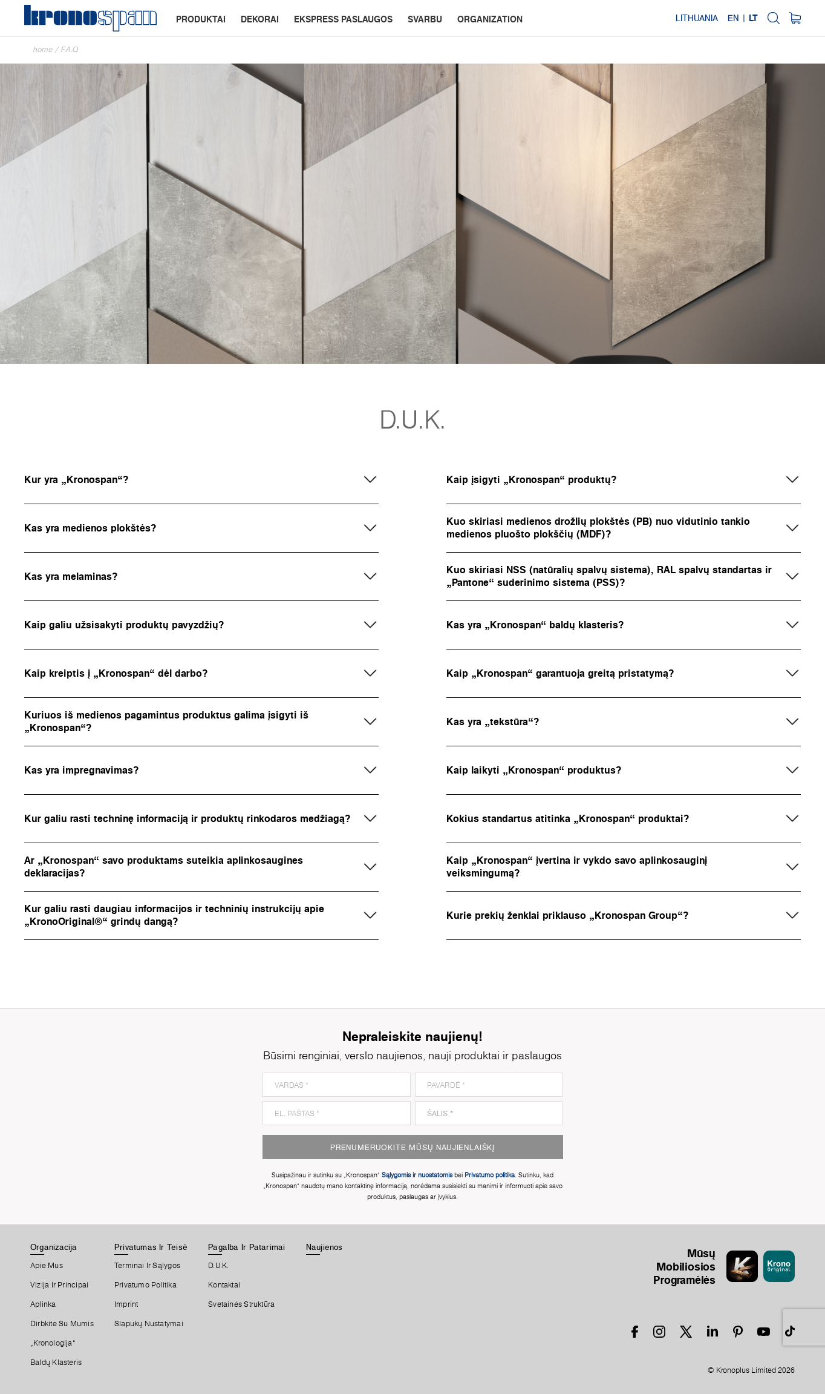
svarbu (425, 19)
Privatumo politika (145, 1285)
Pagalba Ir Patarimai (246, 1247)
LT (753, 18)
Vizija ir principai (59, 1285)
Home (43, 49)
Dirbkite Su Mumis (62, 1324)
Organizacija (53, 1247)
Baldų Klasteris (56, 1362)
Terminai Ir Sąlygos (147, 1266)
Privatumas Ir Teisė (151, 1247)
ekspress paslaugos (343, 19)
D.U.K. (218, 1266)
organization (490, 19)
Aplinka (43, 1304)
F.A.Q (70, 49)
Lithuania (697, 18)
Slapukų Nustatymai (148, 1324)
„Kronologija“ (53, 1343)
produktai (201, 19)
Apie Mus (46, 1266)
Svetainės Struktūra (241, 1304)
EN (733, 18)
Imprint (126, 1304)
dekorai (260, 19)
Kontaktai (224, 1285)
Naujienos (324, 1247)
